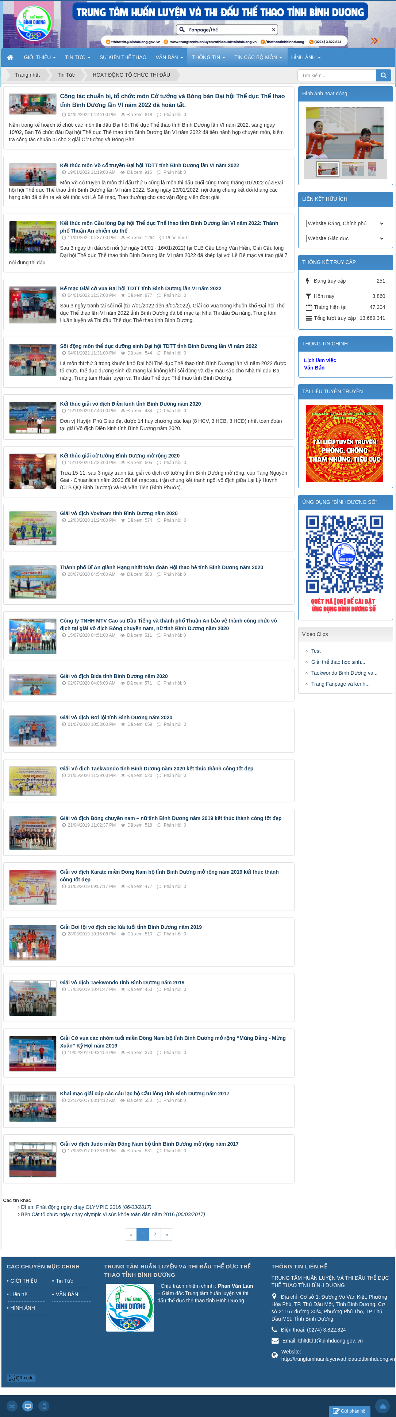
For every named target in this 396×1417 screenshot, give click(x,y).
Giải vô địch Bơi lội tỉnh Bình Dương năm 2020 (116, 717)
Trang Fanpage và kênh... (340, 684)
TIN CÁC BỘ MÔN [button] (258, 59)
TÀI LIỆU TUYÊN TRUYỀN (332, 391)
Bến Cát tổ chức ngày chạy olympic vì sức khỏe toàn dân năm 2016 (113, 1214)
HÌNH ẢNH (23, 1308)
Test (316, 651)
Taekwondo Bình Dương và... (344, 673)
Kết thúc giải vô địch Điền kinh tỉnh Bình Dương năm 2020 (130, 404)
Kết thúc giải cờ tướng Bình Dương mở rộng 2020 (120, 456)
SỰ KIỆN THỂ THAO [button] (123, 57)
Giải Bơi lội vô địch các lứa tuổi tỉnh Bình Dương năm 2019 (131, 927)
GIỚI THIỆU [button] (40, 59)
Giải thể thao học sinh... (338, 662)
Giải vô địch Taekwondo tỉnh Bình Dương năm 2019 (122, 982)
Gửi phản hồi (349, 1411)
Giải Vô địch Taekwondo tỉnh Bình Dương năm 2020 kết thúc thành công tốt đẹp (157, 768)
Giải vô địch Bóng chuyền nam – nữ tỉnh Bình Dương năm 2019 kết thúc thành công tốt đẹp (171, 818)
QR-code (21, 1377)
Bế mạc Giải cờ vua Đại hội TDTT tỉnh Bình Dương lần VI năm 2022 (141, 288)
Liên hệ (19, 1294)
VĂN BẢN (67, 1294)
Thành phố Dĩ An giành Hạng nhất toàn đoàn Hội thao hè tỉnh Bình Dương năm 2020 (162, 567)
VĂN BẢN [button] (169, 59)
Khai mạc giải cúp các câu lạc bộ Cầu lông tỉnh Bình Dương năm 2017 (145, 1093)
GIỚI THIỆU (24, 1281)
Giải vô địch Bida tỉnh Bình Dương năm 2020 (114, 676)
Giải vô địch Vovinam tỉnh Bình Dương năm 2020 (119, 513)
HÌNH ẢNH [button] (306, 59)
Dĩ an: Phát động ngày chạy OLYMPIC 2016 (86, 1207)
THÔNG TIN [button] (209, 59)
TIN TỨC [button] (78, 59)
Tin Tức (64, 1281)
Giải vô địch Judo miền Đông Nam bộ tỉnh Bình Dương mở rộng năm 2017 (149, 1144)
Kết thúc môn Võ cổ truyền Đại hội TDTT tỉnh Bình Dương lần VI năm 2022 (149, 165)
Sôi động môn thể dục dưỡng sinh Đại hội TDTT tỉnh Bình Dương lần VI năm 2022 (158, 346)
